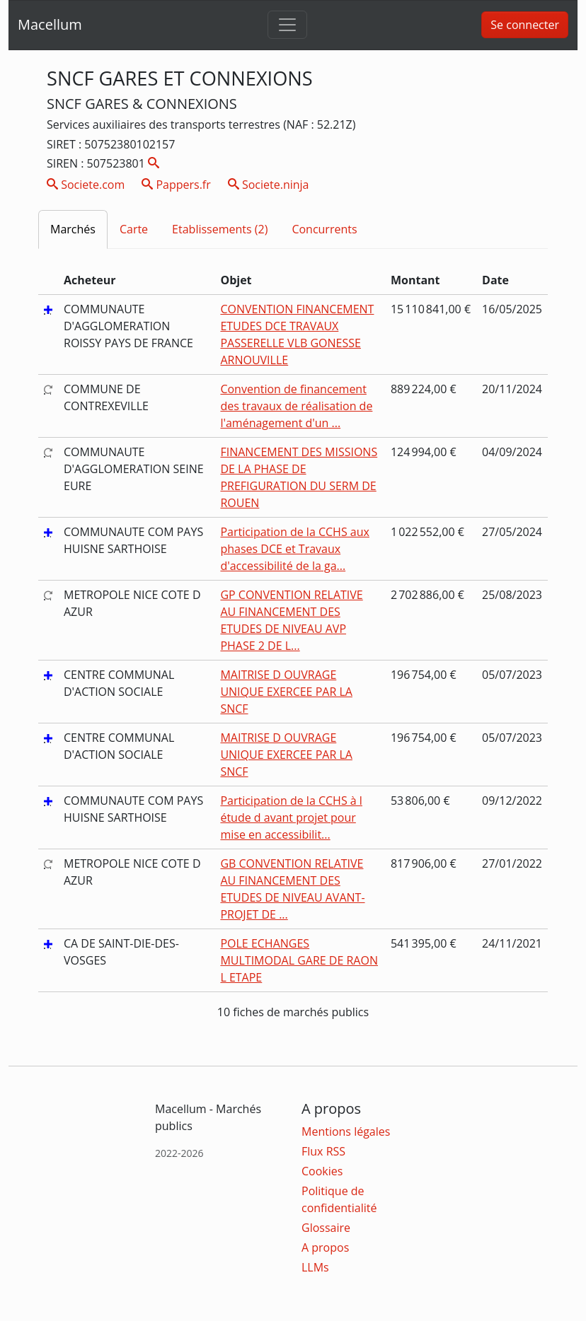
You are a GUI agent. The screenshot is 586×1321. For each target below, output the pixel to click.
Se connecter (524, 25)
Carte (134, 229)
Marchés (73, 229)
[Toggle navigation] (287, 25)
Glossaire (325, 1227)
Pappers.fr (176, 184)
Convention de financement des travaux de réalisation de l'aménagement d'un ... (296, 406)
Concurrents (324, 229)
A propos (325, 1247)
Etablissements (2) (220, 229)
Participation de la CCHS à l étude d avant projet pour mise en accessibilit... (291, 817)
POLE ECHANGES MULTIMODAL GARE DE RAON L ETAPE (299, 960)
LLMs (315, 1267)
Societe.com (86, 184)
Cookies (322, 1171)
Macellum (50, 24)
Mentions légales (345, 1131)
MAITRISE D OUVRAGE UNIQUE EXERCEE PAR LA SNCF (286, 691)
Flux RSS (323, 1151)
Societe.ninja (268, 184)
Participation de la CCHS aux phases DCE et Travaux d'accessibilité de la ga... (294, 549)
